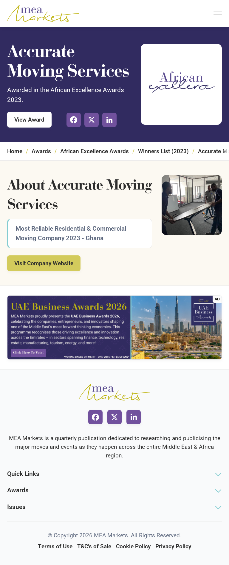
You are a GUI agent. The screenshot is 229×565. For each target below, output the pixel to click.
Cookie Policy (133, 546)
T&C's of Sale (94, 546)
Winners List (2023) (163, 151)
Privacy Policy (173, 546)
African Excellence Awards (94, 151)
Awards (41, 151)
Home (14, 151)
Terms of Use (55, 546)
